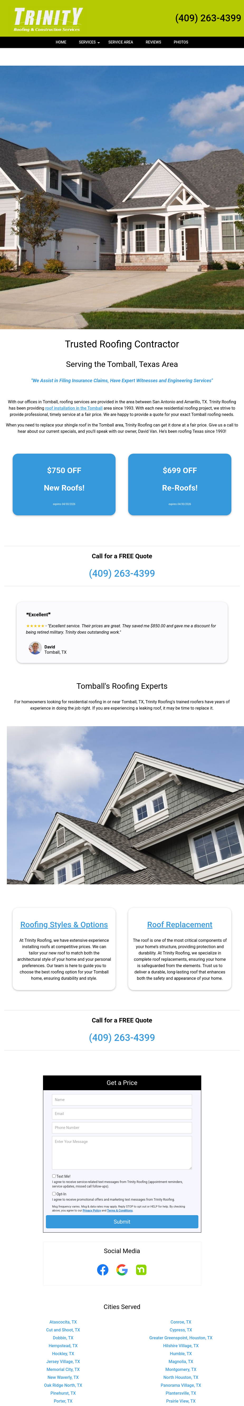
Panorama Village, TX (181, 1367)
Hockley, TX (63, 1336)
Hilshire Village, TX (181, 1328)
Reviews (153, 42)
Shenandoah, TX (63, 1391)
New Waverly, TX (63, 1359)
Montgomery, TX (181, 1351)
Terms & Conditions (120, 1193)
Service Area (120, 42)
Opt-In (61, 1176)
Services (90, 44)
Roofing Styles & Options (64, 907)
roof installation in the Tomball (73, 390)
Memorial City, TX (63, 1351)
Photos (181, 42)
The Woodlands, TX (181, 1399)
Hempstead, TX (63, 1328)
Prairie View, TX (181, 1383)
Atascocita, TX (63, 1304)
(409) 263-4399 (208, 18)
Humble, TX (181, 1336)
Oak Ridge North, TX (63, 1367)
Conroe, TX (180, 1304)
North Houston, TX (181, 1359)
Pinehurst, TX (63, 1375)
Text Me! (63, 1159)
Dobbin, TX (63, 1320)
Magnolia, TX (181, 1343)
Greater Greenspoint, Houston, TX (180, 1320)
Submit (122, 1204)
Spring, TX (180, 1391)
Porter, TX (63, 1383)
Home (61, 42)
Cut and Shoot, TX (63, 1312)
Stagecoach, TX (63, 1399)
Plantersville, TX (181, 1375)
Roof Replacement (179, 907)
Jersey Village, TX (63, 1343)
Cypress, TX (181, 1312)
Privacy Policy (92, 1193)
